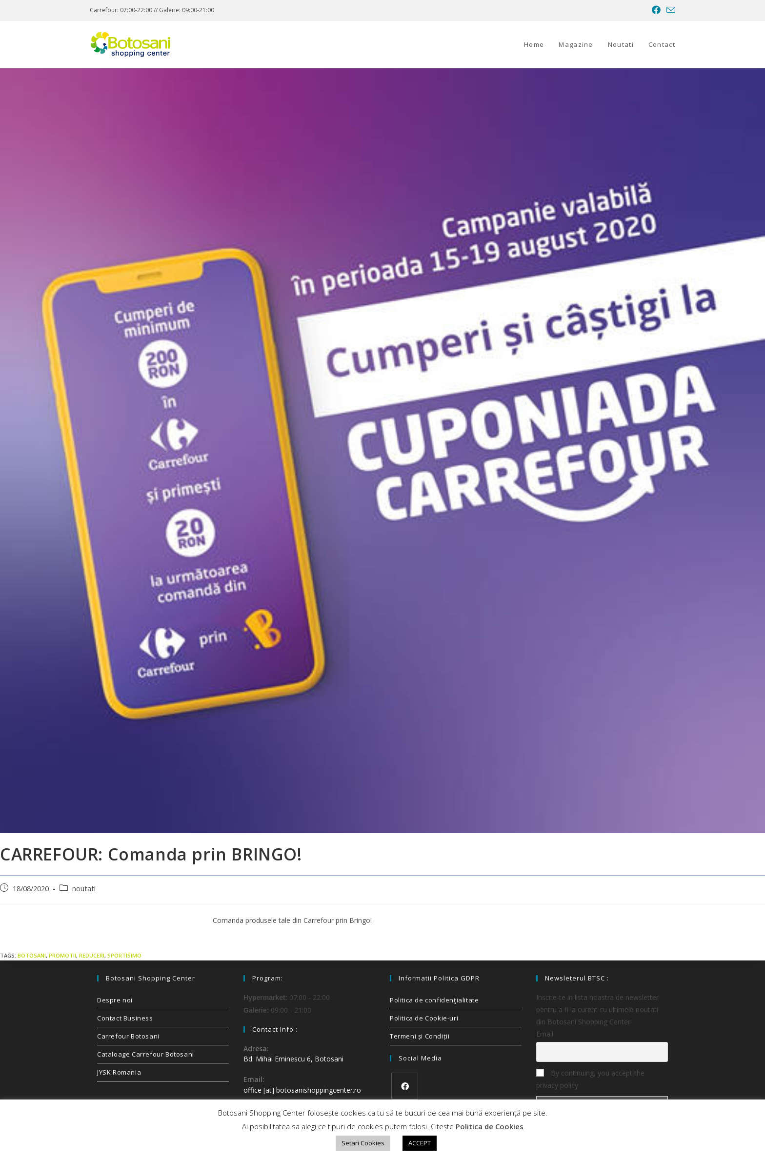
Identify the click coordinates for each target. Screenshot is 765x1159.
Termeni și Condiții (419, 1036)
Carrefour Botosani (128, 1036)
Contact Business (125, 1018)
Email (544, 1034)
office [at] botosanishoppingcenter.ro (302, 1090)
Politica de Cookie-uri (424, 1018)
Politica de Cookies (489, 1126)
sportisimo (124, 955)
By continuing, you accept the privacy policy (590, 1079)
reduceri (91, 955)
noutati (84, 888)
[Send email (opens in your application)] (669, 10)
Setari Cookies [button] (363, 1143)
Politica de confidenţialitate (434, 1000)
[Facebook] (404, 1086)
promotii (62, 955)
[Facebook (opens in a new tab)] (656, 10)
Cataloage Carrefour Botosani (145, 1054)
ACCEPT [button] (419, 1143)
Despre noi (115, 1000)
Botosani (32, 955)
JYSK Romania (119, 1072)
